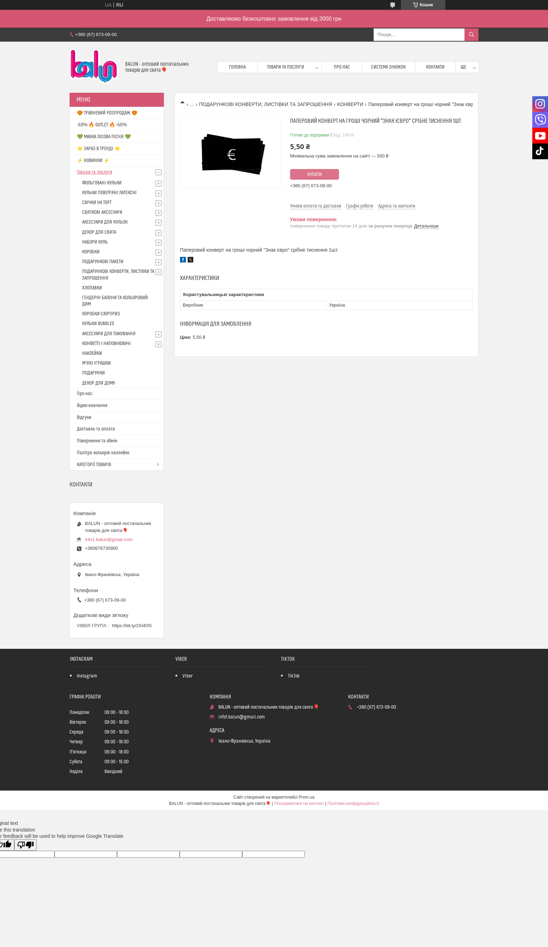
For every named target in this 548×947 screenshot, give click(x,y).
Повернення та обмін (97, 441)
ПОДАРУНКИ (93, 373)
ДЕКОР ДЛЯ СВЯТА (99, 232)
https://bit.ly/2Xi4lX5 (132, 625)
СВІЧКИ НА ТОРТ (96, 202)
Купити (314, 174)
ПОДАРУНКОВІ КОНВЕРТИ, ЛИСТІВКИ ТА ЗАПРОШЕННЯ (265, 104)
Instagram (87, 676)
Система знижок (388, 67)
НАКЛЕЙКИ (92, 353)
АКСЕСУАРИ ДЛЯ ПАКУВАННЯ (109, 334)
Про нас (342, 67)
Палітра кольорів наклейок (103, 453)
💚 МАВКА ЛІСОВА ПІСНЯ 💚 (104, 137)
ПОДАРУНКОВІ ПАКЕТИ (102, 262)
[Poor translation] (25, 845)
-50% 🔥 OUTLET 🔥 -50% (102, 125)
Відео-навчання (92, 405)
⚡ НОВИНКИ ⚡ (93, 160)
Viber (187, 676)
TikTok (294, 676)
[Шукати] (471, 34)
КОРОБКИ (91, 252)
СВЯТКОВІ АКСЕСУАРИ (102, 212)
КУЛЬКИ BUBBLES (98, 324)
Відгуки (84, 417)
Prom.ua (307, 797)
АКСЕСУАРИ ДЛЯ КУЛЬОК (105, 222)
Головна (237, 67)
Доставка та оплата (96, 429)
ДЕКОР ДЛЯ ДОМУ (98, 383)
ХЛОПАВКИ (92, 288)
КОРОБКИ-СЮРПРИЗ (101, 314)
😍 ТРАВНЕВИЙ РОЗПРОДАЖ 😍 (107, 113)
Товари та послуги (285, 67)
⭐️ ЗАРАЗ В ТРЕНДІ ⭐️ (98, 149)
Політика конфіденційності (353, 803)
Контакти (435, 67)
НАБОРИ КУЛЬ (95, 242)
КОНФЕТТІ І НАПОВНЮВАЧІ (106, 343)
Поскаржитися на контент (299, 803)
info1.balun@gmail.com (108, 539)
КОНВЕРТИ (350, 104)
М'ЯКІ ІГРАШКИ (96, 363)
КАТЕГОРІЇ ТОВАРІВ (94, 465)
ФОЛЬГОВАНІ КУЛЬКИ (102, 183)
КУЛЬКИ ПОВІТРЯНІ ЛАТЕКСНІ (109, 193)
